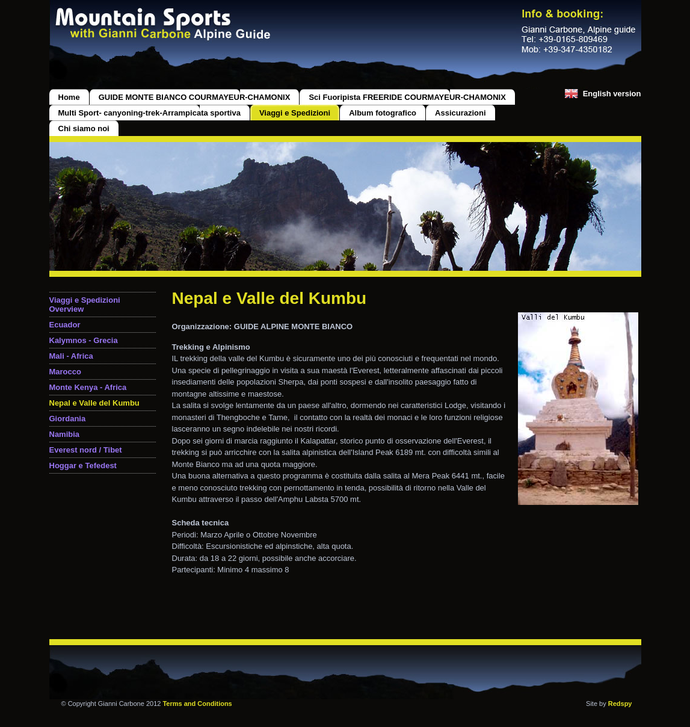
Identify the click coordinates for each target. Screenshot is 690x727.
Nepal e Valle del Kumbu (94, 402)
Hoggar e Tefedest (83, 465)
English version (612, 93)
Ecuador (65, 324)
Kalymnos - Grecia (83, 340)
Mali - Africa (71, 355)
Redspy (620, 703)
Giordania (67, 418)
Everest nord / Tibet (85, 449)
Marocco (65, 371)
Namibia (64, 434)
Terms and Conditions (197, 703)
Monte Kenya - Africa (88, 387)
